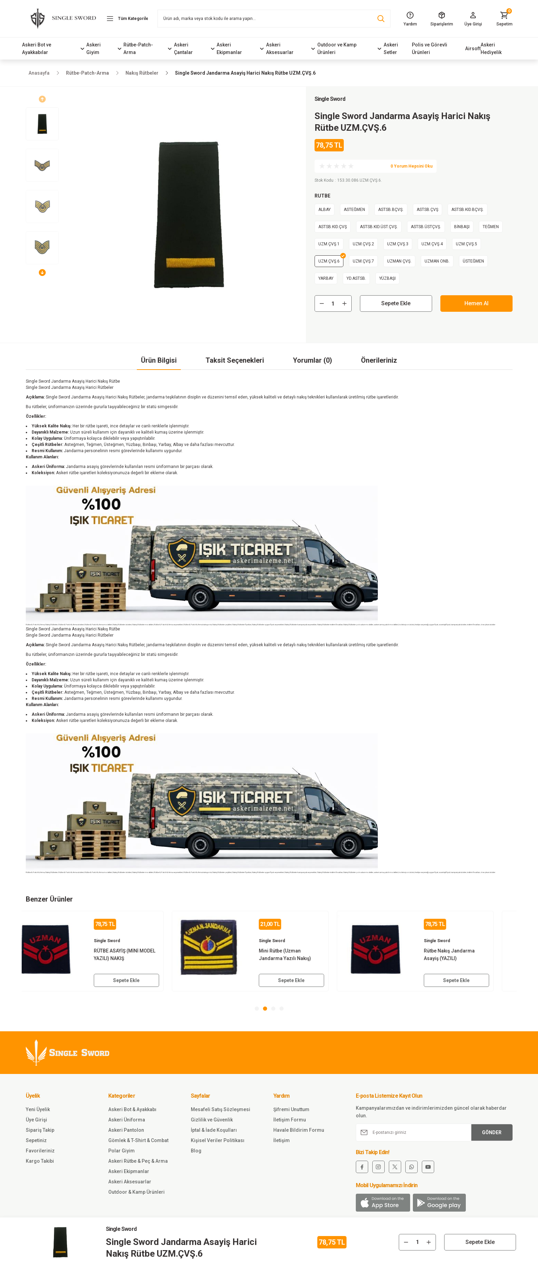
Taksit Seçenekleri (235, 360)
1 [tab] (257, 1009)
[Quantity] (333, 303)
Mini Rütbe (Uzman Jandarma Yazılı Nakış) (304, 954)
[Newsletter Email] (434, 1132)
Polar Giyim (121, 1150)
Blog (196, 1150)
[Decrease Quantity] (322, 303)
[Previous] (42, 99)
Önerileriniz (379, 360)
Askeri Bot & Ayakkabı (132, 1109)
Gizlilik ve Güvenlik (212, 1119)
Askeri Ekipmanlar (128, 1171)
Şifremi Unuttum (291, 1109)
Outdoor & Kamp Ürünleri (136, 1192)
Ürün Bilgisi (159, 360)
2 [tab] (265, 1009)
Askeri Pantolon (126, 1130)
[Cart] (504, 18)
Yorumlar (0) (312, 360)
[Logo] (60, 18)
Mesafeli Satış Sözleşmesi (220, 1109)
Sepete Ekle (395, 303)
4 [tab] (281, 1009)
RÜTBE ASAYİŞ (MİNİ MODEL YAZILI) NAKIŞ (143, 954)
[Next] (42, 272)
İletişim (281, 1140)
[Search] (274, 19)
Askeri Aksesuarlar (129, 1181)
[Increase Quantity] (344, 303)
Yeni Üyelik (38, 1109)
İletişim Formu (289, 1119)
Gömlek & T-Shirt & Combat (138, 1140)
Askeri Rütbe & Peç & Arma (138, 1161)
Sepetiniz (36, 1140)
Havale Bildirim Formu (298, 1130)
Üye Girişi (36, 1119)
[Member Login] (472, 18)
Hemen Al (476, 303)
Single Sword (330, 99)
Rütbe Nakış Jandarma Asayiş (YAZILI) (468, 954)
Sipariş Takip (40, 1130)
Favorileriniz (40, 1150)
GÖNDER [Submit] (492, 1132)
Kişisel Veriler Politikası (217, 1140)
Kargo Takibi (40, 1161)
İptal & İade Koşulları (214, 1130)
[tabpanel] (104, 951)
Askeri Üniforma (126, 1119)
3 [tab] (273, 1009)
